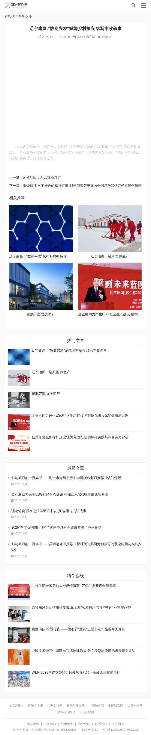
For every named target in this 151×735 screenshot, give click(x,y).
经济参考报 (35, 705)
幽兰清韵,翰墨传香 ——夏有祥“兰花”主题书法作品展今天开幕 (78, 629)
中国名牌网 (54, 705)
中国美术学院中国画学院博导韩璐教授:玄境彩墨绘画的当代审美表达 (83, 651)
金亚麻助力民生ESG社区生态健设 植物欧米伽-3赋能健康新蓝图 (59, 494)
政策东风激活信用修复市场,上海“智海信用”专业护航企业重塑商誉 (81, 607)
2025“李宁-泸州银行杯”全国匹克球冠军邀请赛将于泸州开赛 (56, 527)
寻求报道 (67, 724)
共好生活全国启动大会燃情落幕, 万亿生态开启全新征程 (74, 586)
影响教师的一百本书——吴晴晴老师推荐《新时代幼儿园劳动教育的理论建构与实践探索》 (76, 547)
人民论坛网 (134, 705)
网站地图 (33, 724)
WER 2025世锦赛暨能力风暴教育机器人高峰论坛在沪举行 (76, 672)
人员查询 (118, 724)
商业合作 (84, 724)
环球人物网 (86, 712)
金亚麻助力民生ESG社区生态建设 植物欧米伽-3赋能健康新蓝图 (80, 415)
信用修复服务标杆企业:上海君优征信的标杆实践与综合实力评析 (80, 437)
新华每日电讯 (76, 705)
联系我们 (101, 724)
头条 (29, 16)
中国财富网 (115, 705)
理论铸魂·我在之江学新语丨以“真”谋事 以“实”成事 (48, 511)
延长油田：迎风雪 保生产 (42, 177)
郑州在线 (37, 5)
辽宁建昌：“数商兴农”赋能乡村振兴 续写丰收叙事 (46, 256)
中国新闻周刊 (66, 712)
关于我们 (50, 724)
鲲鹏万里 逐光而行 (41, 314)
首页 (8, 16)
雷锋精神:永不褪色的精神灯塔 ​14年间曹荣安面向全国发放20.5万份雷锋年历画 (82, 186)
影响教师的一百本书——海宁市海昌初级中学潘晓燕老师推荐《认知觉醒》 (67, 478)
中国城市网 (96, 705)
